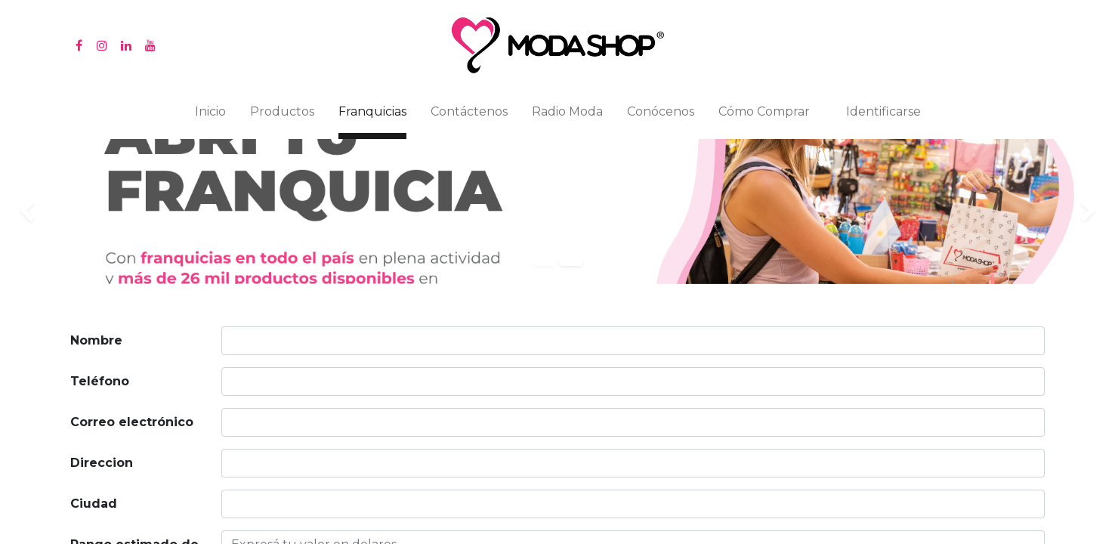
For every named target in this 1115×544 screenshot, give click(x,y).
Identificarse (883, 111)
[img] (44, 211)
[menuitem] (210, 115)
